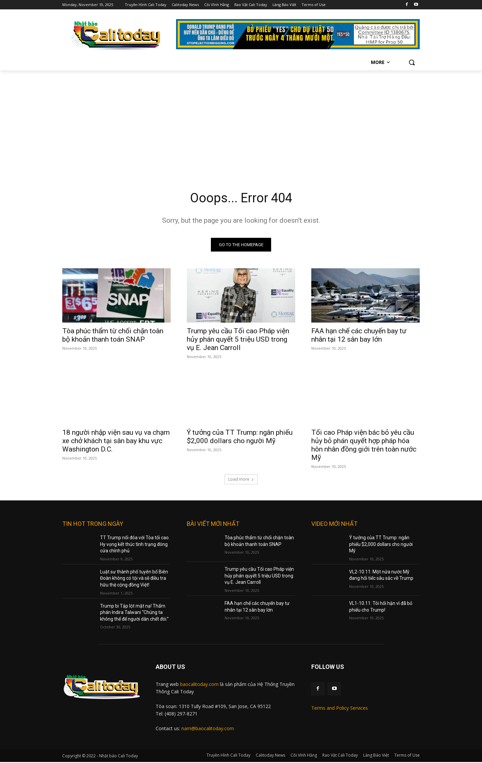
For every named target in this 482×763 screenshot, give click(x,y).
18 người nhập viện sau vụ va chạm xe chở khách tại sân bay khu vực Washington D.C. (116, 441)
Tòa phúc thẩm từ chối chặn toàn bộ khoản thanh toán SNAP (112, 336)
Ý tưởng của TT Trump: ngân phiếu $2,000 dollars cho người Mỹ (240, 437)
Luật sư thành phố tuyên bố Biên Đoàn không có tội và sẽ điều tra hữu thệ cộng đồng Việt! (134, 579)
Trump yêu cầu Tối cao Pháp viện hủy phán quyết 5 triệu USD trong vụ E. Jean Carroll (238, 340)
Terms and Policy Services (339, 709)
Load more (241, 480)
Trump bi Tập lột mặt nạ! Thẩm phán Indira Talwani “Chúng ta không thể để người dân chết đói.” (134, 613)
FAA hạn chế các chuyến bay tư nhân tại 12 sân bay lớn (358, 336)
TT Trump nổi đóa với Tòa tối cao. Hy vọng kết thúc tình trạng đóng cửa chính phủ (135, 545)
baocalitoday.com (199, 685)
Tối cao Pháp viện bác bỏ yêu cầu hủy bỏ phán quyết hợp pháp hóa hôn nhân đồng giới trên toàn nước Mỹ (363, 446)
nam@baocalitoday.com (207, 729)
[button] (412, 62)
